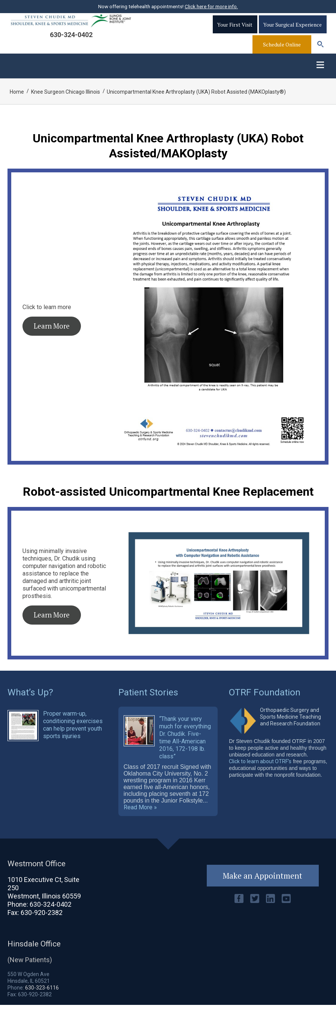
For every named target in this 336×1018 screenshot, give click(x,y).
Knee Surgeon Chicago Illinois (65, 103)
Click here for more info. (211, 6)
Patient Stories (148, 703)
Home (17, 103)
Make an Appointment (263, 888)
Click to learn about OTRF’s (260, 772)
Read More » (140, 820)
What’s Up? (30, 703)
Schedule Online (282, 51)
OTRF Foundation (264, 703)
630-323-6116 (42, 1001)
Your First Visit (234, 32)
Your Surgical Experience (292, 32)
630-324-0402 (71, 42)
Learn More (52, 337)
